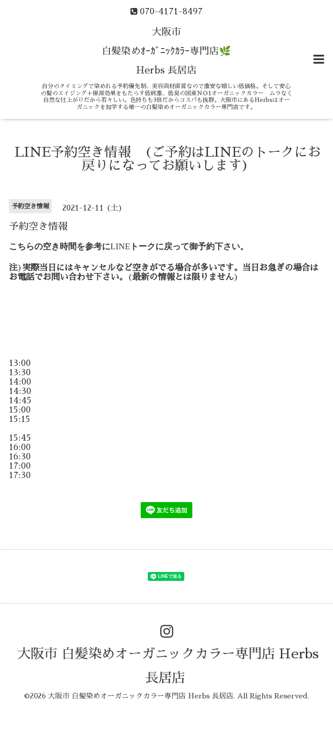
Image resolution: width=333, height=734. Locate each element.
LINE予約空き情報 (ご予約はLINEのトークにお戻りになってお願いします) (168, 159)
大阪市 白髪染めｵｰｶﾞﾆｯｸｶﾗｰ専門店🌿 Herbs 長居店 (166, 51)
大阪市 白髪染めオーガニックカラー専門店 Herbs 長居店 (140, 696)
